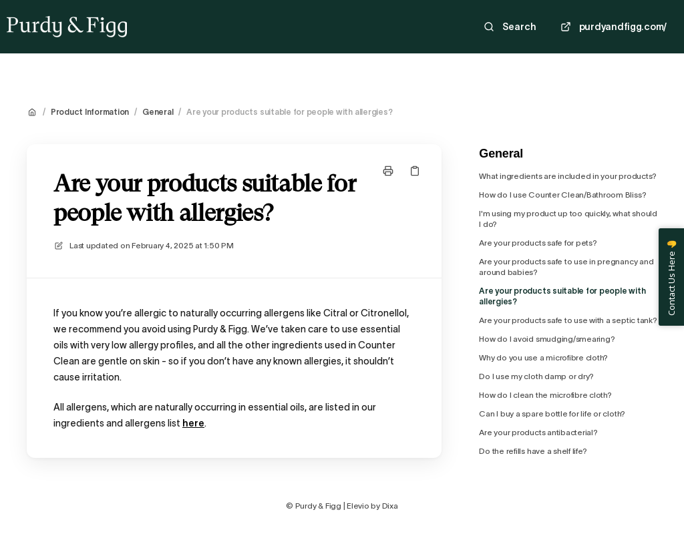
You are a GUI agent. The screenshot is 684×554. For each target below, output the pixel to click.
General (157, 111)
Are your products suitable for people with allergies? (289, 111)
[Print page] (388, 171)
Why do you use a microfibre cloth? (543, 357)
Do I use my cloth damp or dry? (536, 376)
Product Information (90, 111)
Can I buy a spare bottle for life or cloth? (552, 413)
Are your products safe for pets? (537, 242)
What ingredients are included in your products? (568, 176)
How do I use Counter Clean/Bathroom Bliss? (562, 194)
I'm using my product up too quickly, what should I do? (568, 218)
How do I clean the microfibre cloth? (545, 394)
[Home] (66, 27)
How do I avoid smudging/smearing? (547, 338)
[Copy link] (414, 171)
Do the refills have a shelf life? (532, 451)
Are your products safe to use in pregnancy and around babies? (566, 266)
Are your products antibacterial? (538, 432)
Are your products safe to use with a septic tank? (568, 320)
